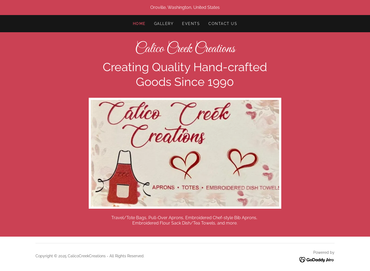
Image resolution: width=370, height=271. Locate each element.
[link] (184, 50)
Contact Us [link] (222, 23)
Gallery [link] (164, 23)
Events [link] (191, 23)
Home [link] (139, 23)
